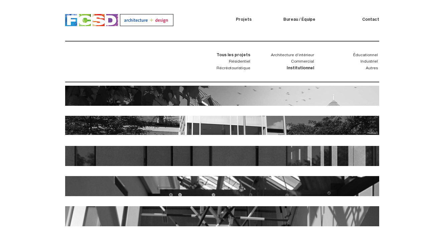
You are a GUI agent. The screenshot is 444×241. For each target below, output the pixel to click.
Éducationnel (365, 55)
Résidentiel (239, 62)
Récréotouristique (233, 68)
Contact (370, 20)
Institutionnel (300, 68)
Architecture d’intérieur (292, 55)
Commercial (302, 62)
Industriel (369, 62)
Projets (244, 20)
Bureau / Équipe (299, 20)
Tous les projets (233, 55)
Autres (372, 68)
